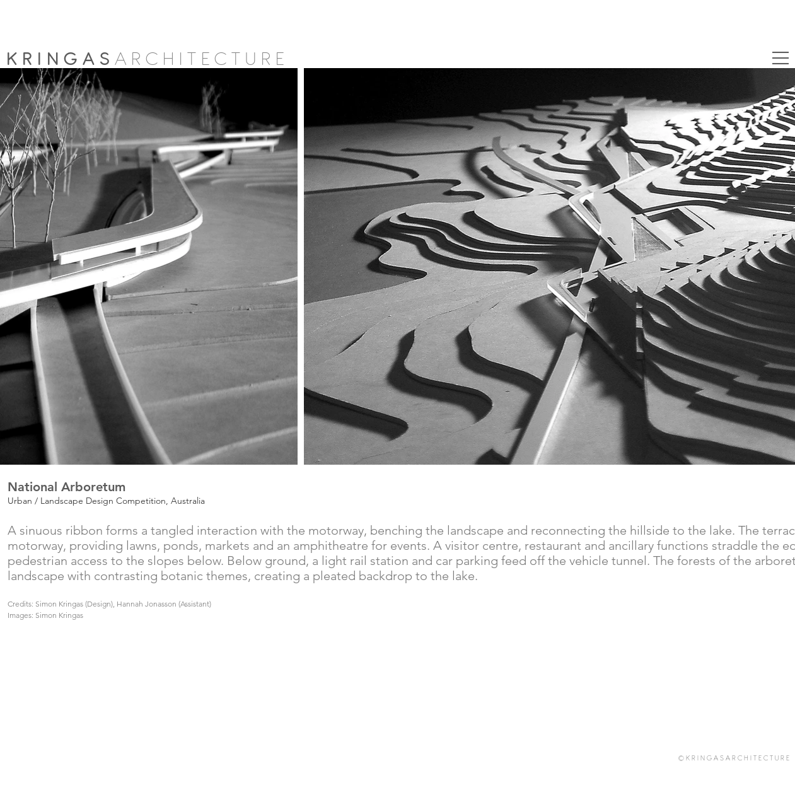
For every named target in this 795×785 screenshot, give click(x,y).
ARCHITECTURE (202, 59)
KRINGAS (60, 59)
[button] (780, 58)
